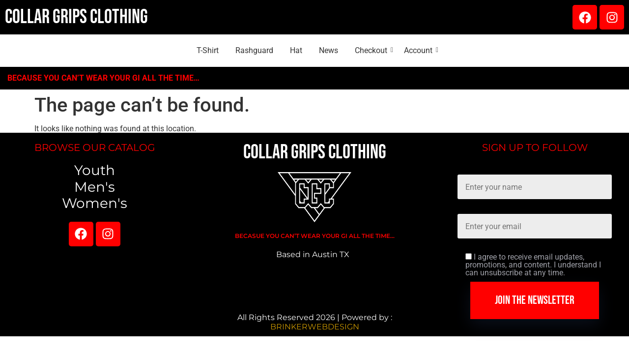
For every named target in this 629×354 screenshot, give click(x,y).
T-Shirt (208, 50)
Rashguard (254, 50)
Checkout (373, 50)
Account (420, 50)
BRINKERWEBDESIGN (314, 326)
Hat (296, 50)
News (328, 50)
